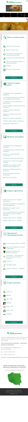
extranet (20, 391)
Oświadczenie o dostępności (14, 390)
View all (14, 77)
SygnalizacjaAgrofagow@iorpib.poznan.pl (14, 357)
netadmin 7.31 (14, 393)
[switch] (24, 14)
